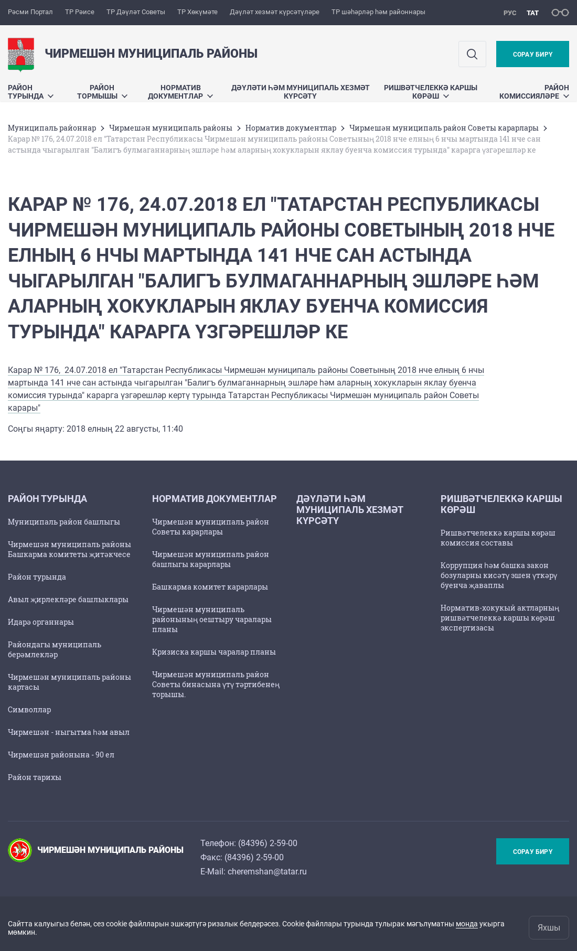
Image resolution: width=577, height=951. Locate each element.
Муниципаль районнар (52, 128)
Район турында (31, 91)
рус (510, 13)
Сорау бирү (532, 54)
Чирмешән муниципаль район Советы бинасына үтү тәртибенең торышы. (216, 684)
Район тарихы (34, 777)
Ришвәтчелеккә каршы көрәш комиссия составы (498, 538)
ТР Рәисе (79, 12)
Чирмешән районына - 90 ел (61, 755)
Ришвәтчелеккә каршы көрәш (430, 91)
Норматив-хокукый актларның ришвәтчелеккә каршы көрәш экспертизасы (500, 618)
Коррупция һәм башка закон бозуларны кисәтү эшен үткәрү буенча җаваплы (499, 575)
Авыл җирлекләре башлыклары (68, 599)
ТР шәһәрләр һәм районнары (378, 12)
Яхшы (549, 928)
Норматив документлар (180, 91)
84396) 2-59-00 (269, 843)
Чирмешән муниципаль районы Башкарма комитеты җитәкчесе (69, 549)
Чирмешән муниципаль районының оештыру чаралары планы (212, 619)
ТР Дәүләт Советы (135, 12)
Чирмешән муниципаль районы (170, 128)
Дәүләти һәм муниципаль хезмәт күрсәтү (300, 91)
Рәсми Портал (30, 12)
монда (467, 924)
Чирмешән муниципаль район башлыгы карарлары (210, 559)
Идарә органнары (41, 622)
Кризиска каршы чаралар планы (214, 652)
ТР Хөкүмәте (197, 12)
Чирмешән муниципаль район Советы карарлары (444, 128)
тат (533, 13)
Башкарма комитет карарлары (210, 587)
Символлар (29, 709)
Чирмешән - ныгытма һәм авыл (69, 732)
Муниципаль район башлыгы (64, 522)
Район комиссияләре (534, 91)
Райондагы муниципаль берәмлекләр (54, 649)
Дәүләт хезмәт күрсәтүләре (274, 12)
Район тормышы (102, 91)
